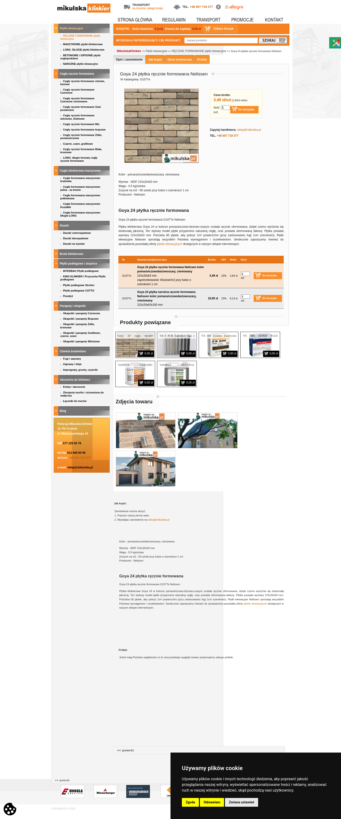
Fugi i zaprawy (71, 358)
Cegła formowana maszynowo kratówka (80, 180)
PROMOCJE (242, 19)
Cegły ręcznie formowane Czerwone (77, 91)
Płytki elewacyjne (72, 28)
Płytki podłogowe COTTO (77, 290)
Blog (63, 411)
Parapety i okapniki (73, 306)
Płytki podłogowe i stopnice (79, 263)
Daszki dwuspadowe (74, 238)
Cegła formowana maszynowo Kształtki (80, 205)
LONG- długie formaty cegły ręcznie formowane (79, 159)
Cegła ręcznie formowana (77, 73)
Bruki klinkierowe (72, 254)
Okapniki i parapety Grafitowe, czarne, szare (80, 334)
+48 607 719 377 (201, 7)
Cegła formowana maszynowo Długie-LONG (80, 214)
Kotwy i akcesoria (73, 386)
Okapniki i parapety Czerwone (80, 313)
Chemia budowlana (73, 351)
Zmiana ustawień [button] (241, 802)
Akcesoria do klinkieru (75, 379)
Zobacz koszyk (223, 28)
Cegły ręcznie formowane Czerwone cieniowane (77, 100)
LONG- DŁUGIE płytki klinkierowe (83, 49)
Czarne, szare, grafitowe (77, 143)
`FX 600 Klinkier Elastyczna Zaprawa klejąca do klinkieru (218, 337)
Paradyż (67, 296)
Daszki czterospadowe (76, 232)
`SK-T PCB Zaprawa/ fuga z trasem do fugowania (177, 337)
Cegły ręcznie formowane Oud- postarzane (80, 108)
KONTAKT (274, 19)
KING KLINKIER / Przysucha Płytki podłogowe (83, 278)
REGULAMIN (174, 19)
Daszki (65, 225)
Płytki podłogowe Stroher (77, 285)
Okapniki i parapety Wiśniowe (80, 341)
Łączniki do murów (73, 401)
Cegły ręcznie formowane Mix (80, 124)
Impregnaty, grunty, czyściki (79, 369)
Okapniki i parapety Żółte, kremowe (77, 326)
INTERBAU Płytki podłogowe (80, 271)
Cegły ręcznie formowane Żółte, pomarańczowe (81, 136)
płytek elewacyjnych (169, 244)
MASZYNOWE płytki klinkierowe (81, 44)
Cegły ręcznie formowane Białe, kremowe (81, 151)
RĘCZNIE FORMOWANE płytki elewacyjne (80, 37)
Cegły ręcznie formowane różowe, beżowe (82, 83)
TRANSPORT (208, 19)
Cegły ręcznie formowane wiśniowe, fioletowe (77, 117)
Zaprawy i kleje (71, 364)
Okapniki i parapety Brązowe (79, 318)
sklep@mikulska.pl (80, 467)
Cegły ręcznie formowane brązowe (83, 129)
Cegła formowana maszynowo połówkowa (80, 197)
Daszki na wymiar (73, 243)
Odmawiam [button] (212, 802)
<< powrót (125, 750)
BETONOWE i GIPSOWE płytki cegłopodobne (80, 57)
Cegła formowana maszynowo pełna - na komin (80, 188)
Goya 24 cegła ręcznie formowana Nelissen (135, 337)
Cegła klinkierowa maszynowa (80, 170)
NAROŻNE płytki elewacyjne (79, 63)
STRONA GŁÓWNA (135, 19)
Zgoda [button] (190, 802)
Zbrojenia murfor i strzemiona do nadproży (82, 394)
